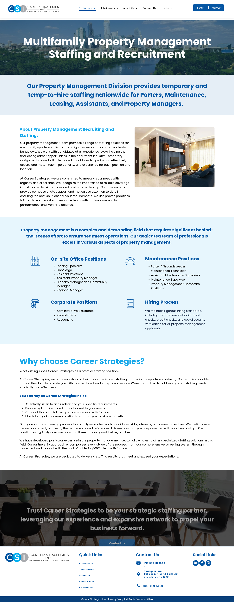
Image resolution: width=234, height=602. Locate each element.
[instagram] (208, 563)
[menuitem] (89, 8)
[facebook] (202, 563)
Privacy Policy (116, 599)
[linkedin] (196, 563)
